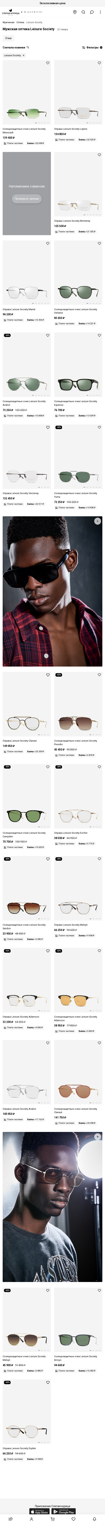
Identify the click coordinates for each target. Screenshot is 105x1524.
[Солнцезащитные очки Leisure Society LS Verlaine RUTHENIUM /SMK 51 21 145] (78, 277)
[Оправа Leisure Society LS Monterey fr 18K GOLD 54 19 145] (78, 187)
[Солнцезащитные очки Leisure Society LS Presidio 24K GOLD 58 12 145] (78, 709)
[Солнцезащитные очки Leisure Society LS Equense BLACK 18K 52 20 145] (78, 369)
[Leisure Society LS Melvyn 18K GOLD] (78, 891)
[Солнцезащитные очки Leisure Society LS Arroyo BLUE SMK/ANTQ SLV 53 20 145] (78, 1325)
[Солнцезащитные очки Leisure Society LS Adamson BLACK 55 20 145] (78, 985)
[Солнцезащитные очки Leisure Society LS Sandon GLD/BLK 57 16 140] (27, 893)
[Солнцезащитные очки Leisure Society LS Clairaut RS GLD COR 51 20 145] (78, 1077)
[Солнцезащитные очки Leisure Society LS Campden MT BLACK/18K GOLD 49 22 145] (27, 801)
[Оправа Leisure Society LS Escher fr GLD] (78, 799)
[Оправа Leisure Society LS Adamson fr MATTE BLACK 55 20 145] (27, 983)
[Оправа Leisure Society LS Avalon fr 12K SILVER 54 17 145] (27, 1075)
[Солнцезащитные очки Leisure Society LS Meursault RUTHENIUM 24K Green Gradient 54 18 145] (27, 97)
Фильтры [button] (92, 47)
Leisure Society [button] (12, 55)
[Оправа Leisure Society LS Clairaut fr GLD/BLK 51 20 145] (27, 707)
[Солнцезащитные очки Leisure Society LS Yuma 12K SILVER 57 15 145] (78, 461)
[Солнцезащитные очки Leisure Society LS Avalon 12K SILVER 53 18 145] (27, 369)
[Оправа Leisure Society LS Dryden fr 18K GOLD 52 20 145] (27, 1414)
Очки (8, 38)
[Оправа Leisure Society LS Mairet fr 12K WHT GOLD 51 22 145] (27, 275)
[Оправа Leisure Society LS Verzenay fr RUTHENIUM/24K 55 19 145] (27, 459)
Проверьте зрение (27, 198)
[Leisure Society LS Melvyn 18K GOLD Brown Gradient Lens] (27, 1325)
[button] (92, 12)
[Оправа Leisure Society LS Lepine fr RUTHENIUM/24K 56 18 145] (78, 95)
